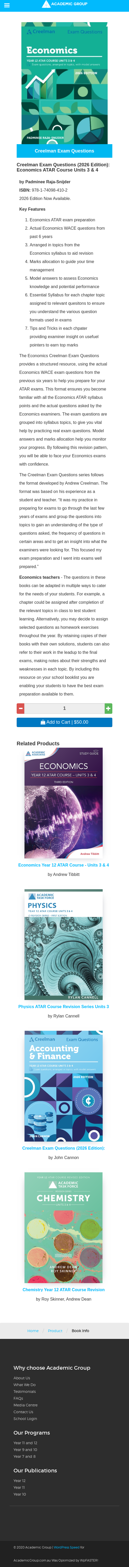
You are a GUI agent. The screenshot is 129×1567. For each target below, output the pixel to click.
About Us (22, 1378)
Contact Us (23, 1412)
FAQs (18, 1398)
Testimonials (25, 1391)
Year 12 (20, 1480)
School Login (25, 1418)
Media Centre (26, 1405)
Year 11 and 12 (25, 1443)
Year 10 (20, 1494)
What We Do (25, 1384)
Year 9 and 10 (25, 1449)
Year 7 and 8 (25, 1456)
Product (55, 1330)
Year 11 (19, 1487)
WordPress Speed (66, 1547)
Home (33, 1330)
